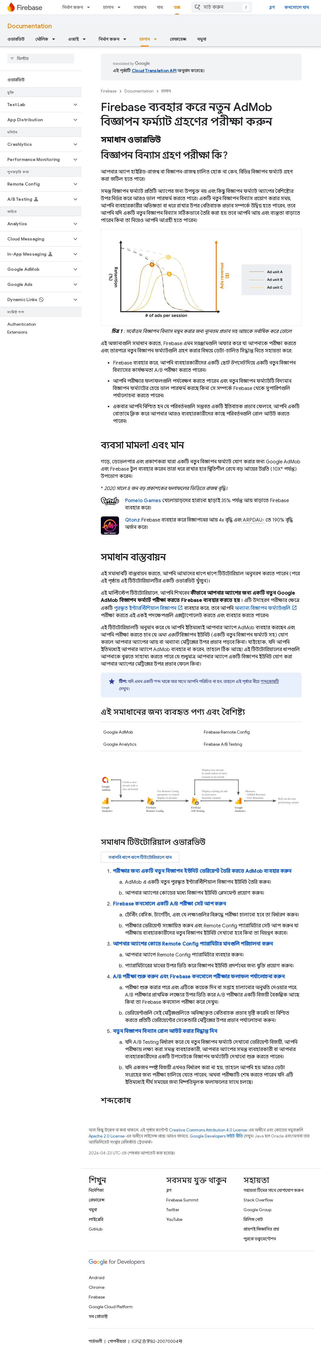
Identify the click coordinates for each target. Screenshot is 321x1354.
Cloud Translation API (154, 70)
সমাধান (140, 7)
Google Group (257, 1209)
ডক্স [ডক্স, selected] (177, 7)
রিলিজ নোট (253, 1219)
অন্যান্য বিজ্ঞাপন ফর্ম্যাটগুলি (262, 608)
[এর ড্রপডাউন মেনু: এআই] (86, 39)
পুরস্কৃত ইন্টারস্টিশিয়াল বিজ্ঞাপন (145, 608)
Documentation (29, 26)
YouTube (174, 1219)
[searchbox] (40, 58)
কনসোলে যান (297, 7)
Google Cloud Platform (111, 1306)
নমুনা (201, 39)
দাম (160, 7)
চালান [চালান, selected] (144, 39)
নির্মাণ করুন (72, 7)
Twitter (172, 1209)
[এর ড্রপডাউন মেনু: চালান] (121, 7)
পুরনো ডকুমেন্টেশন (259, 1238)
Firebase (109, 91)
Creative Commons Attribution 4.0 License (208, 1130)
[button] (36, 105)
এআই (73, 39)
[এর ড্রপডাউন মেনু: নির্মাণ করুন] (90, 7)
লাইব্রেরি (96, 1219)
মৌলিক (41, 39)
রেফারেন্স (178, 39)
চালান (108, 7)
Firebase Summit (182, 1200)
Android (96, 1277)
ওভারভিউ (16, 39)
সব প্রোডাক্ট (98, 1316)
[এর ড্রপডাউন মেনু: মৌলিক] (55, 39)
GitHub (95, 1229)
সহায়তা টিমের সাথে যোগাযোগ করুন (273, 1190)
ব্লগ (272, 7)
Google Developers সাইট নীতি (216, 1136)
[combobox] (221, 7)
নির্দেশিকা (96, 1190)
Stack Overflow (258, 1200)
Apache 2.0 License (106, 1136)
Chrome (96, 1287)
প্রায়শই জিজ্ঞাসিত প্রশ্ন (261, 1229)
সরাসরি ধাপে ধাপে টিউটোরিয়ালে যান (140, 857)
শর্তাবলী (95, 1341)
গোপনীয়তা (117, 1341)
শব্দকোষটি (270, 681)
